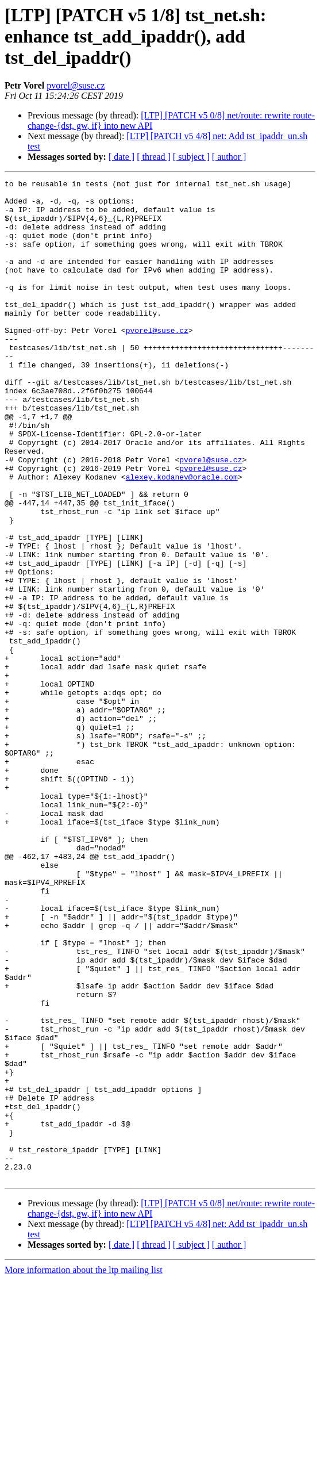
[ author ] (229, 157)
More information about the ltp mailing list (84, 1470)
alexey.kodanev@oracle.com (182, 537)
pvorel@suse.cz (76, 85)
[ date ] (121, 157)
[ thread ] (154, 157)
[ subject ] (191, 157)
